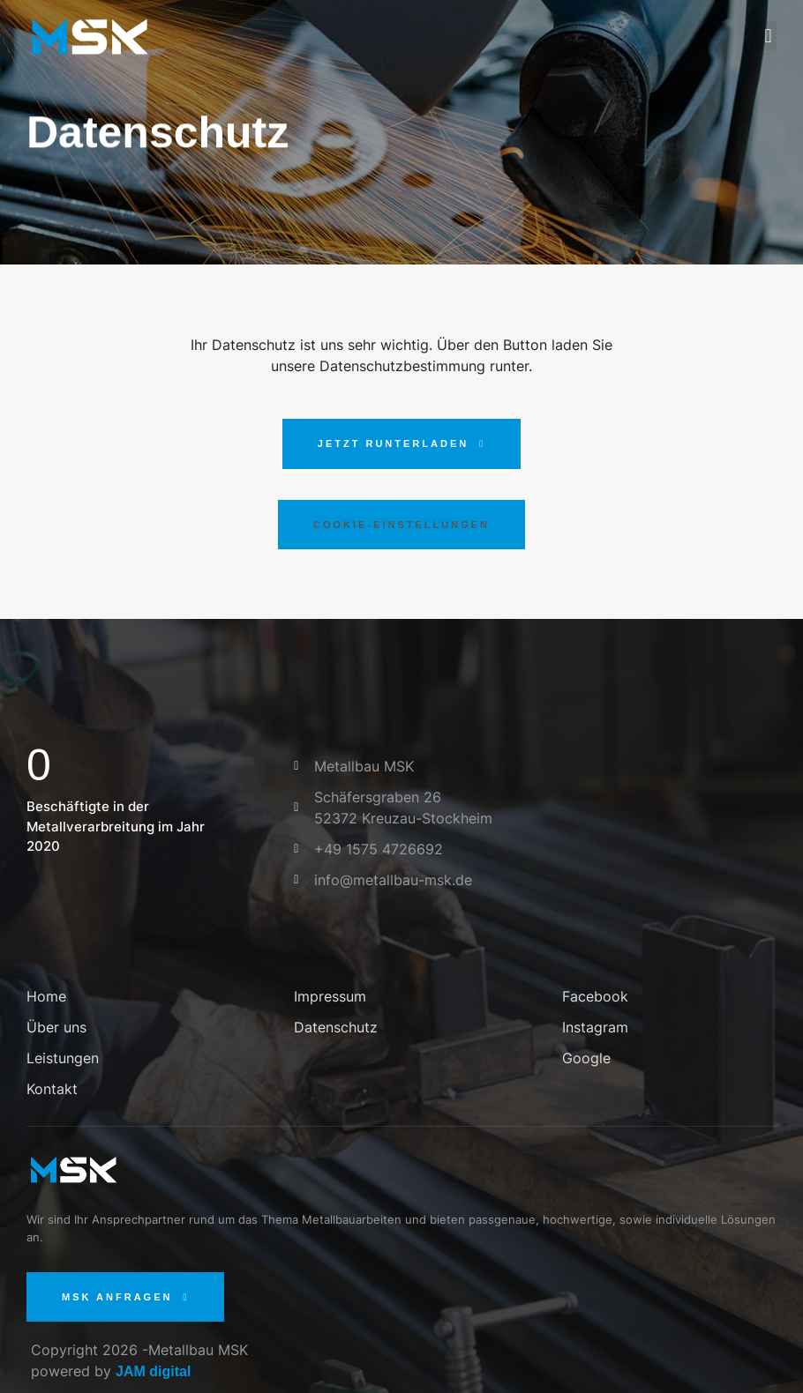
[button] (768, 35)
